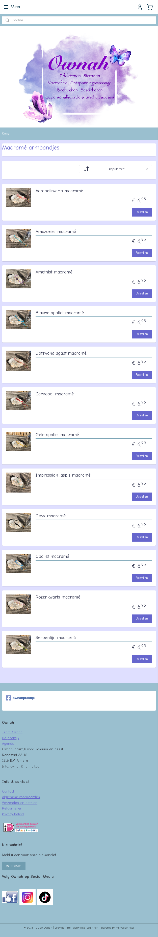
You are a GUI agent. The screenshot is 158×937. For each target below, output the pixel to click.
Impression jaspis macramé (63, 475)
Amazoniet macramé (56, 231)
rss (68, 927)
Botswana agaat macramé (61, 353)
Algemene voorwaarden (21, 797)
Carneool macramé (55, 394)
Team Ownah (12, 732)
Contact (8, 791)
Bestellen (142, 212)
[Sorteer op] (115, 169)
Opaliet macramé (52, 556)
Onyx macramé (51, 516)
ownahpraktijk (20, 698)
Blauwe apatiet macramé (60, 312)
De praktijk (10, 738)
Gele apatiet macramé (57, 434)
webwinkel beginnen (85, 927)
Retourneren (12, 808)
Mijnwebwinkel (125, 927)
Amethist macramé (54, 272)
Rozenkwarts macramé (58, 597)
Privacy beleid (13, 814)
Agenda (8, 743)
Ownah (6, 133)
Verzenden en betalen (19, 803)
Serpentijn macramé (56, 637)
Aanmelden (13, 865)
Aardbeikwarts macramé (59, 191)
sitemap (59, 927)
